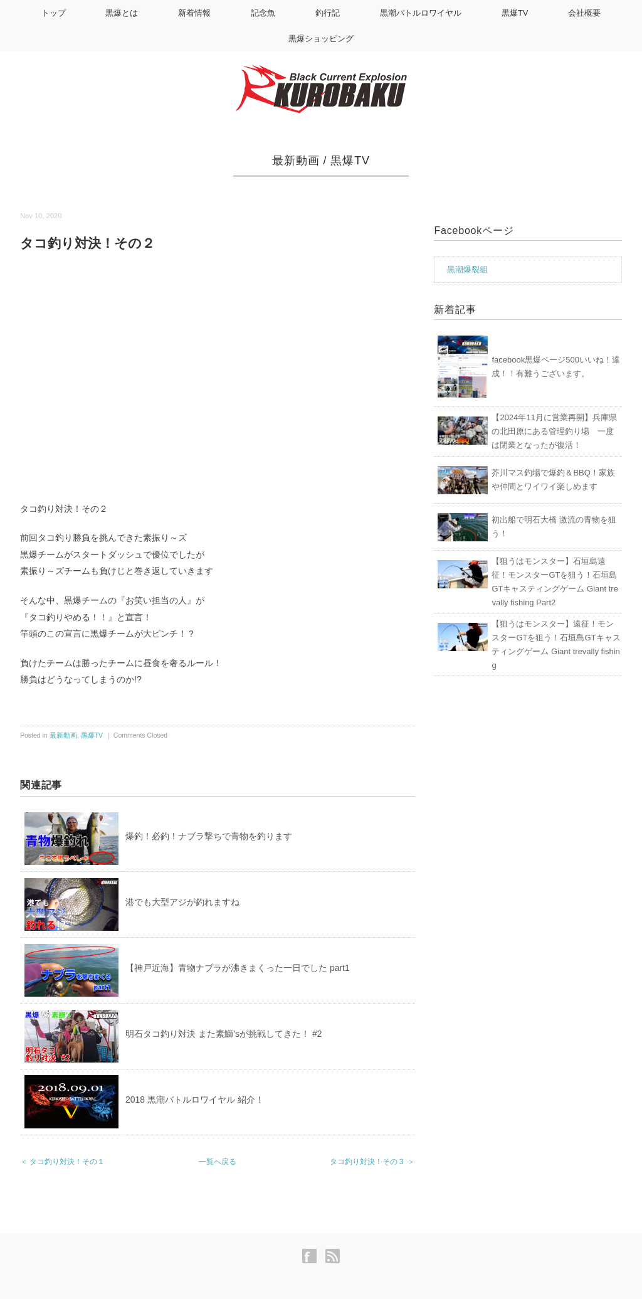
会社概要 (584, 13)
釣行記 (327, 13)
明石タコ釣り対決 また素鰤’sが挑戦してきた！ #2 (223, 1034)
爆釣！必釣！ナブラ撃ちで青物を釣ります (208, 836)
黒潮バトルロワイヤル (420, 13)
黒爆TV (515, 13)
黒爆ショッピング (321, 38)
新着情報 (194, 13)
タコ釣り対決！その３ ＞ (372, 1161)
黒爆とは (121, 13)
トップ (53, 13)
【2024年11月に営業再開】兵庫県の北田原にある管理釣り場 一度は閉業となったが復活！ (554, 431)
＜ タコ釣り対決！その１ (62, 1161)
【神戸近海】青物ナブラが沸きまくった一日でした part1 (237, 968)
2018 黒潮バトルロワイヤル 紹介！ (194, 1100)
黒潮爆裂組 (467, 269)
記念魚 (263, 13)
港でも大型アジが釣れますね (182, 902)
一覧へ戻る (217, 1161)
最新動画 (296, 160)
